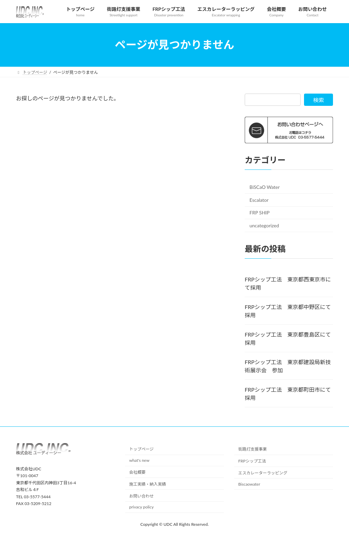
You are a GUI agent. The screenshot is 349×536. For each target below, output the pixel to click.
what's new (139, 460)
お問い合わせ (141, 495)
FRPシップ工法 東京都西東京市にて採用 (288, 283)
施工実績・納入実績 (147, 484)
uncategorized (264, 225)
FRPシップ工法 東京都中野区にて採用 (288, 311)
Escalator (259, 199)
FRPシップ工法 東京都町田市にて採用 (288, 393)
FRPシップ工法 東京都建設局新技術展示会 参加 (288, 366)
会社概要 (137, 472)
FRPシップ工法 (252, 461)
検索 (318, 100)
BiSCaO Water (264, 187)
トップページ (141, 449)
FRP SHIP (259, 212)
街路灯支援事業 (252, 449)
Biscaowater (249, 484)
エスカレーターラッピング (262, 472)
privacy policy (141, 506)
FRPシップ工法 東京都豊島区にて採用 (288, 338)
